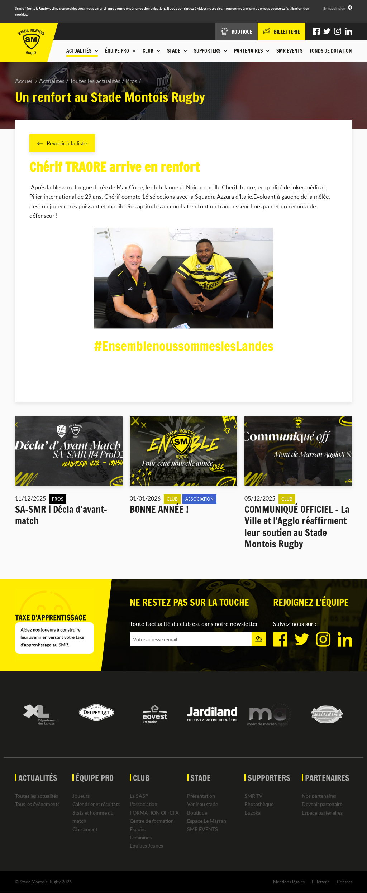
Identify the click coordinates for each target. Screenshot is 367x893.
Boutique (197, 812)
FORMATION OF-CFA (154, 812)
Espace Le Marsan (206, 820)
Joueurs (81, 796)
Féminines (141, 837)
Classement (84, 829)
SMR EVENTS (289, 50)
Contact (344, 882)
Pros (131, 81)
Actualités (52, 81)
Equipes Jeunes (146, 846)
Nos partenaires (319, 796)
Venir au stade (202, 804)
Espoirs (138, 829)
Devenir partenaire (322, 804)
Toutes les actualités (95, 81)
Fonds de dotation (331, 50)
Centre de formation (152, 820)
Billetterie (321, 882)
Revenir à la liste (62, 143)
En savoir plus (334, 8)
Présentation (201, 796)
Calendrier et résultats (96, 804)
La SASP (139, 796)
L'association (143, 804)
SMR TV (253, 796)
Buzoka (252, 812)
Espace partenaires (322, 812)
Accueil (24, 81)
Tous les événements (37, 804)
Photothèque (258, 804)
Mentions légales (289, 882)
